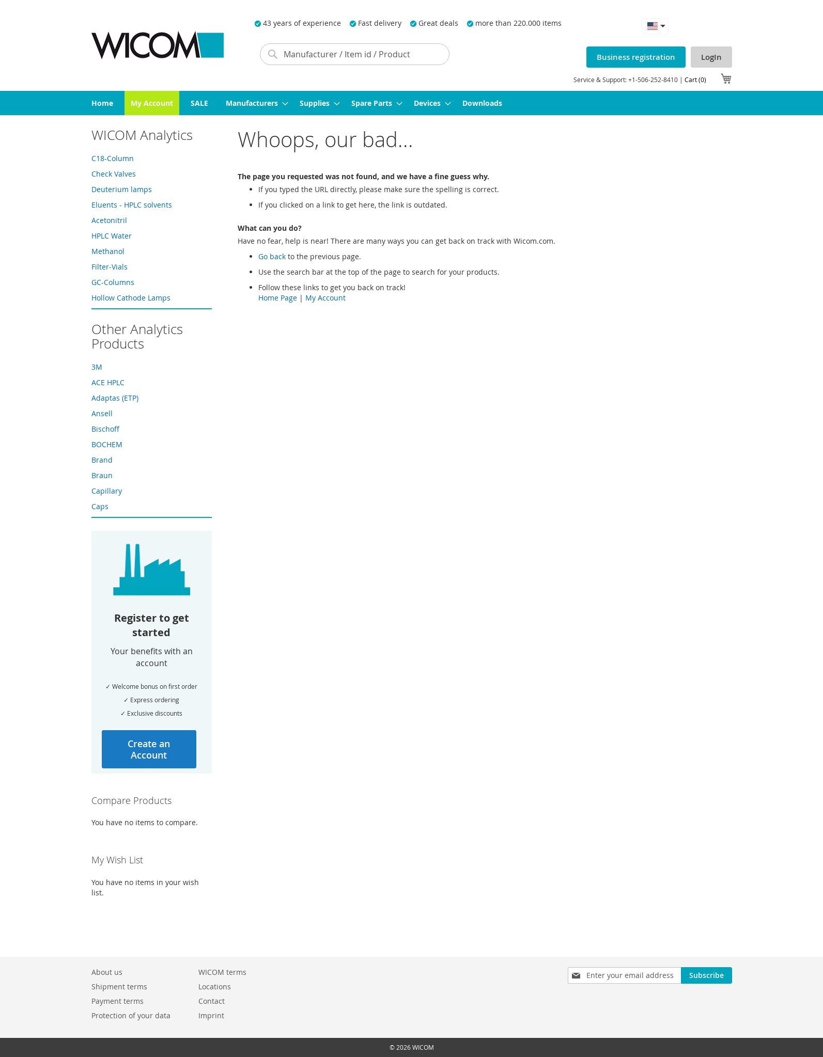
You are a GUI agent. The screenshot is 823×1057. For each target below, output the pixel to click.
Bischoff (105, 429)
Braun (102, 475)
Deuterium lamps (121, 189)
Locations (214, 986)
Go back (272, 256)
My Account (325, 298)
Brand (102, 460)
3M (96, 367)
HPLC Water (111, 236)
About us (106, 972)
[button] (655, 26)
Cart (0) (695, 79)
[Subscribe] (706, 975)
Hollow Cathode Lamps (130, 298)
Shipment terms (119, 986)
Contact (211, 1001)
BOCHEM (106, 444)
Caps (99, 506)
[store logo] (157, 45)
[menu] (411, 103)
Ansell (102, 413)
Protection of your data (130, 1015)
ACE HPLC (108, 382)
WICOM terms (222, 972)
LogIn (711, 57)
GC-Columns (112, 282)
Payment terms (117, 1001)
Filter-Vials (109, 267)
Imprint (211, 1015)
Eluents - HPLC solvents (131, 205)
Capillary (106, 491)
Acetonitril (109, 220)
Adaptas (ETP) (114, 398)
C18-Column (112, 158)
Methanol (108, 251)
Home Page (277, 298)
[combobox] (355, 54)
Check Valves (113, 174)
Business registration (636, 57)
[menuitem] (102, 103)
